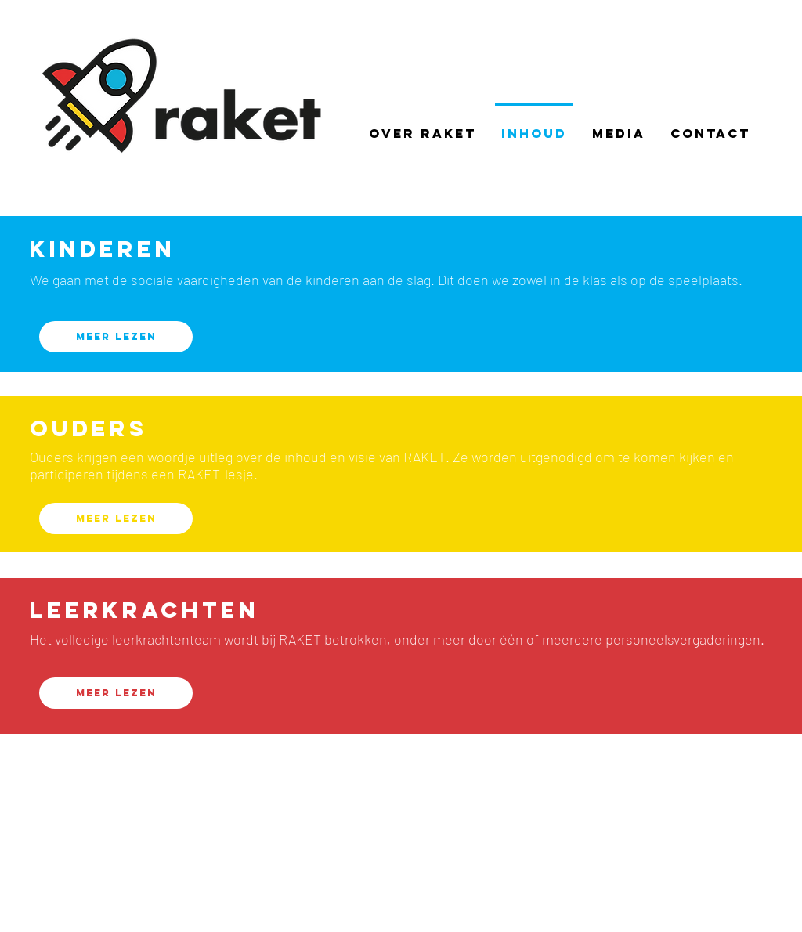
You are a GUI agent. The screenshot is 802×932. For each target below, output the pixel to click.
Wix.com (215, 859)
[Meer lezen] (116, 336)
